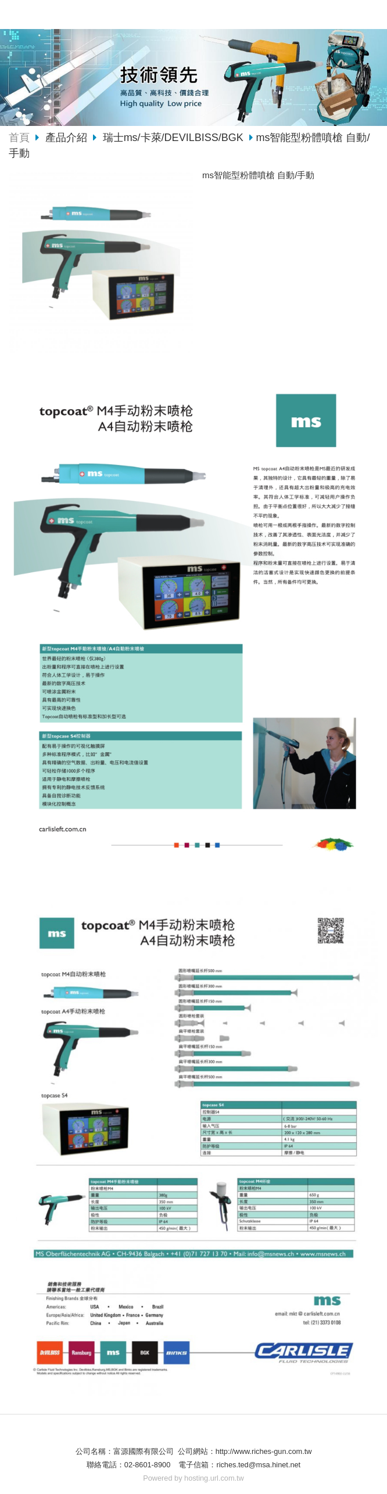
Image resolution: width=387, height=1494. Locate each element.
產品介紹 (67, 137)
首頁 (19, 137)
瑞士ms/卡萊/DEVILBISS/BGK (173, 137)
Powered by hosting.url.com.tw (193, 1478)
